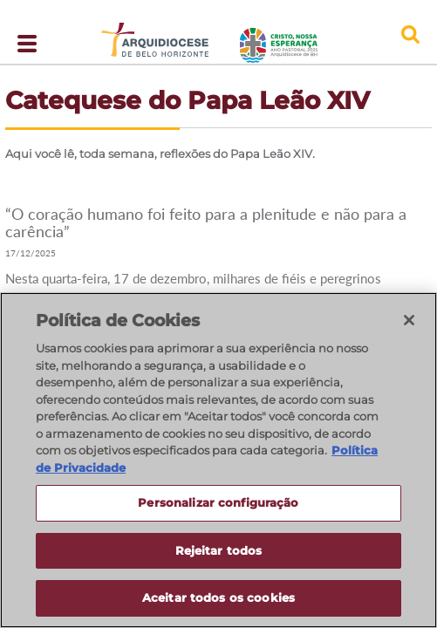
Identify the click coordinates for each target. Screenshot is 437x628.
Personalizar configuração (218, 503)
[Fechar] (409, 321)
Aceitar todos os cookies (218, 599)
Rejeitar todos (219, 551)
